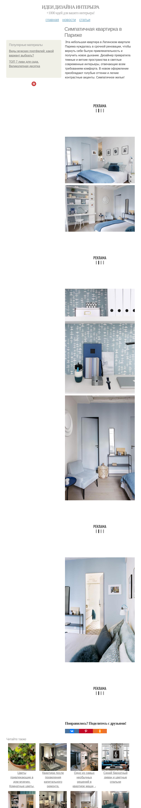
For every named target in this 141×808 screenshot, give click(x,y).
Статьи (84, 20)
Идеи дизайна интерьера (70, 7)
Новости (69, 20)
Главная (52, 20)
